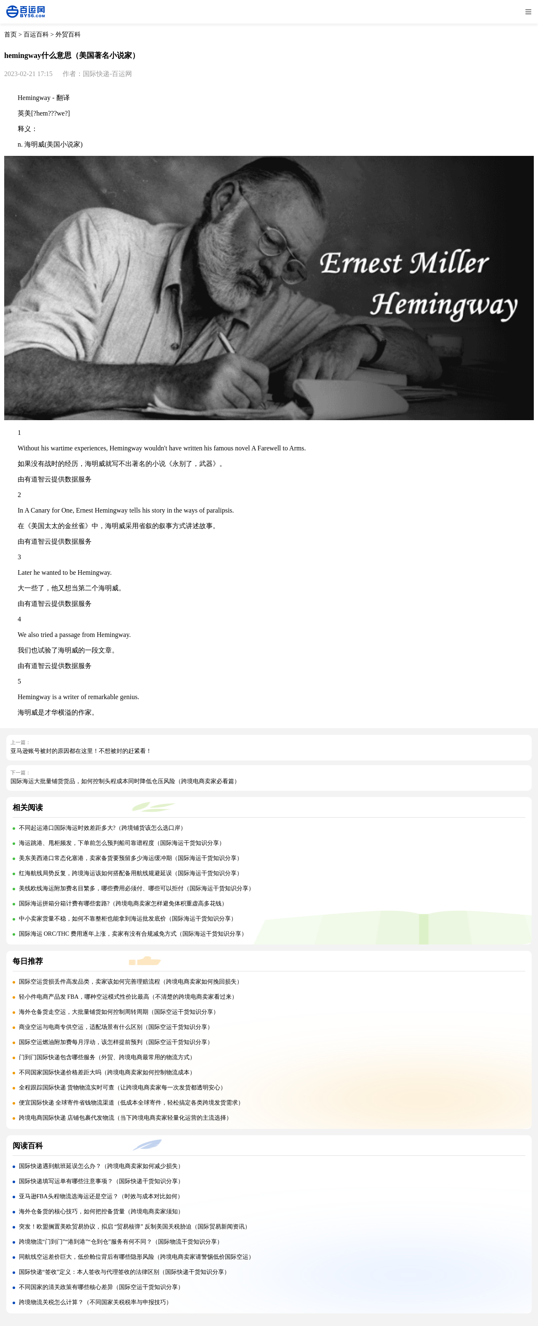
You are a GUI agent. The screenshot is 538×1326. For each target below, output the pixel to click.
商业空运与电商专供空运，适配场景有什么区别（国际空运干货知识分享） (116, 1027)
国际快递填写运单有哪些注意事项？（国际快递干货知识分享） (101, 1181)
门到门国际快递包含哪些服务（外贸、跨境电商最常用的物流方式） (107, 1057)
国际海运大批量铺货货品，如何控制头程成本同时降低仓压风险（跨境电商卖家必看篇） (125, 781)
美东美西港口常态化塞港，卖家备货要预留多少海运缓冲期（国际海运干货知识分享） (131, 858)
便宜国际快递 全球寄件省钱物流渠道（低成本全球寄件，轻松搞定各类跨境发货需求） (131, 1103)
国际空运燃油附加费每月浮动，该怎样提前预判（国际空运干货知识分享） (116, 1042)
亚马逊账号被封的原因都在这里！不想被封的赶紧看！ (81, 751)
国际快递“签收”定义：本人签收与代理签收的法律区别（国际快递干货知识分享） (124, 1272)
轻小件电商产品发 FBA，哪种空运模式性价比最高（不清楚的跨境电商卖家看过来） (128, 997)
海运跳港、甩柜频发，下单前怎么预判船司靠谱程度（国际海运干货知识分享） (122, 843)
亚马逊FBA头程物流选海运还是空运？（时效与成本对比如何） (101, 1196)
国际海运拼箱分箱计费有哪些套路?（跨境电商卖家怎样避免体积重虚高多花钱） (123, 903)
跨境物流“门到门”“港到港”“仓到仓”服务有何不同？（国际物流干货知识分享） (121, 1242)
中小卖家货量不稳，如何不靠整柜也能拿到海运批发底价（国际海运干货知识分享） (128, 919)
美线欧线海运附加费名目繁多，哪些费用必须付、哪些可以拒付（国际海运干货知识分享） (136, 888)
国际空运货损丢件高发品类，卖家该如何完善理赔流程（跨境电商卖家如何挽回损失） (131, 982)
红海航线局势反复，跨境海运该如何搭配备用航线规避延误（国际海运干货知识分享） (131, 873)
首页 (10, 34)
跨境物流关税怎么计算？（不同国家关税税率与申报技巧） (95, 1302)
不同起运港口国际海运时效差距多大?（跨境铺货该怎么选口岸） (102, 828)
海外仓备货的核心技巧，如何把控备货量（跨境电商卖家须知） (101, 1211)
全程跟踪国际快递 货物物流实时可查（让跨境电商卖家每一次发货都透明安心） (123, 1087)
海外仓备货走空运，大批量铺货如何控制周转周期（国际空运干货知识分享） (119, 1012)
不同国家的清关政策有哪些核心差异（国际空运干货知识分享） (101, 1287)
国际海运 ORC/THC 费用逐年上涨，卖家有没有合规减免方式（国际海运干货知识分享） (133, 934)
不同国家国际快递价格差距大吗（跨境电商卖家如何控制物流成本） (107, 1072)
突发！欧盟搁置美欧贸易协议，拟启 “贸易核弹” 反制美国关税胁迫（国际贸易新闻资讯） (135, 1226)
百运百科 (36, 34)
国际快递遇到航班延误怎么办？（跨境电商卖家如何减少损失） (101, 1166)
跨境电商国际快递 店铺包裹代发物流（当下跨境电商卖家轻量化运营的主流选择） (125, 1118)
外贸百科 (68, 34)
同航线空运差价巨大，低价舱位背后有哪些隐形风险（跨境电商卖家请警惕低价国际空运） (136, 1257)
